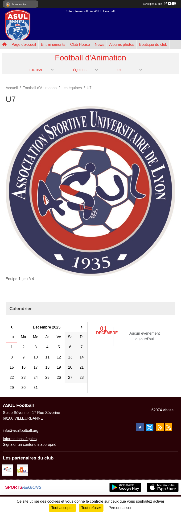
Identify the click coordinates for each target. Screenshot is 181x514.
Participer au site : (159, 3)
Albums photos (121, 44)
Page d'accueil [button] (24, 44)
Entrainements (53, 44)
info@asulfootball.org (20, 431)
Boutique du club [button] (153, 44)
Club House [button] (80, 44)
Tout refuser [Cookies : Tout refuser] (91, 508)
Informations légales (20, 439)
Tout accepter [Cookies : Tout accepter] (62, 508)
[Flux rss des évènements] (168, 427)
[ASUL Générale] (7, 470)
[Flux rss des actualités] (160, 427)
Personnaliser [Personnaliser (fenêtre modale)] (120, 508)
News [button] (99, 44)
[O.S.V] (22, 470)
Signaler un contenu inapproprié (29, 444)
